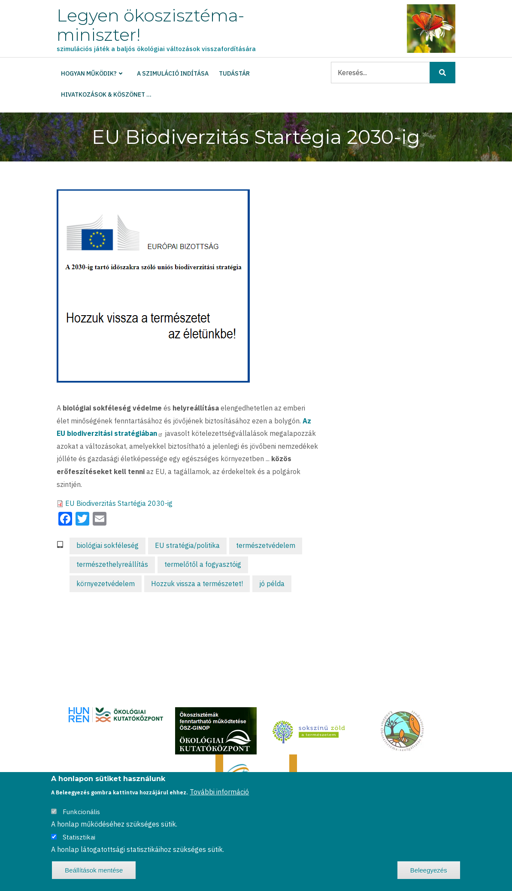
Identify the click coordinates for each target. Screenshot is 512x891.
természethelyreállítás (112, 564)
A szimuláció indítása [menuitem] (173, 73)
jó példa (272, 583)
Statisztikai (79, 837)
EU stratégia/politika (187, 545)
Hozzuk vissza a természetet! (197, 583)
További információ (219, 792)
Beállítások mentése (94, 870)
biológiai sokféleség (107, 545)
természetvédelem (265, 545)
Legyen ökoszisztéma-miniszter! (150, 25)
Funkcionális (81, 812)
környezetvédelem (105, 583)
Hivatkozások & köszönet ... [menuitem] (106, 94)
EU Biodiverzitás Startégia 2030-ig (119, 503)
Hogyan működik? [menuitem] (89, 73)
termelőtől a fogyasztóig (202, 564)
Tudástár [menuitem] (234, 73)
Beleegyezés (428, 870)
